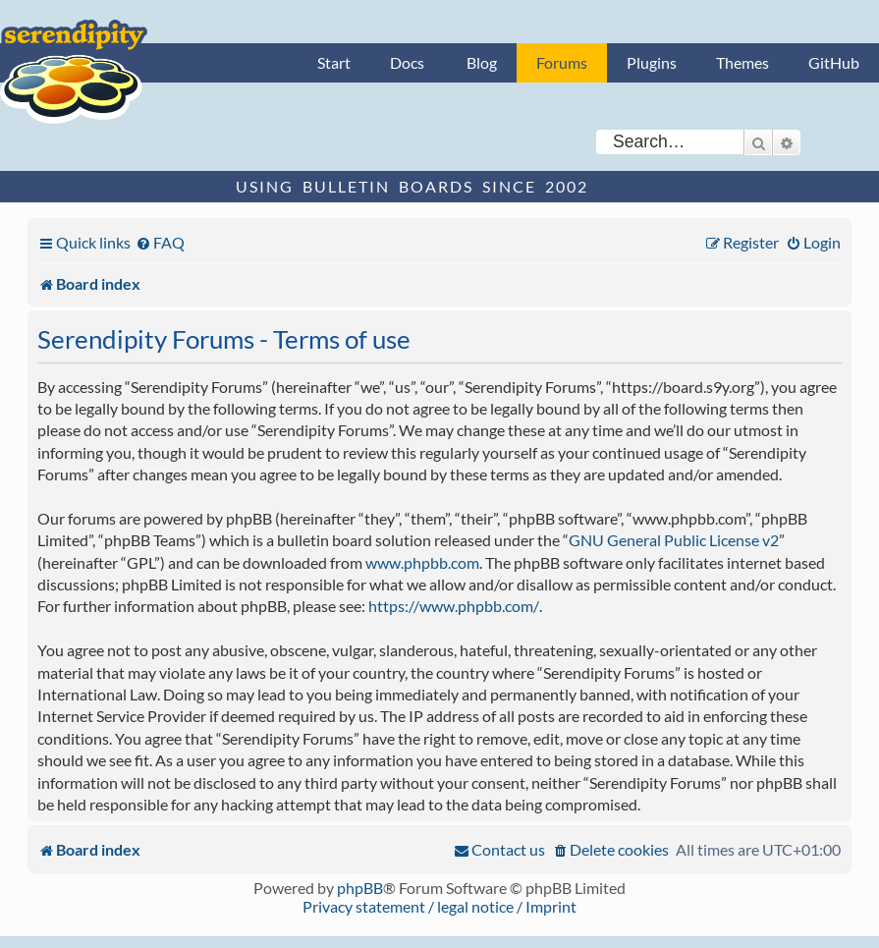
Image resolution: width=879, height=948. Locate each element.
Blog (482, 62)
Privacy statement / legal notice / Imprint (439, 906)
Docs (407, 62)
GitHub (833, 62)
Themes (742, 62)
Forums (561, 62)
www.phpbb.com (422, 562)
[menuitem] (160, 242)
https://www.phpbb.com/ (453, 605)
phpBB (360, 887)
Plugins (652, 62)
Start (334, 62)
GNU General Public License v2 (674, 539)
